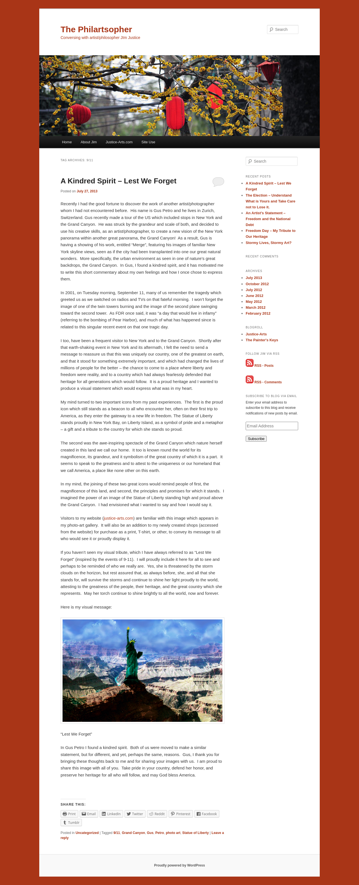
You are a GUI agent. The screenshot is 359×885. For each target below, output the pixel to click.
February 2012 (258, 313)
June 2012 (254, 296)
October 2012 (257, 284)
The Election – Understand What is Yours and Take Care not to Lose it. (270, 201)
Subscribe (256, 439)
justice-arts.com (118, 518)
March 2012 (256, 307)
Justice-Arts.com (119, 142)
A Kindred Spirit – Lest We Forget (118, 181)
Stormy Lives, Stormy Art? (269, 243)
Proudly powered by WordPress (179, 865)
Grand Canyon (133, 833)
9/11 (116, 833)
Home (67, 142)
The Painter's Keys (262, 340)
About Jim (88, 142)
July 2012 (254, 290)
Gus (150, 833)
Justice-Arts (256, 334)
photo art (173, 833)
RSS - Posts (263, 366)
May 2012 (254, 301)
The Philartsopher (96, 29)
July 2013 (254, 278)
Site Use (148, 142)
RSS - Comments (268, 382)
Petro (159, 833)
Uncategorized (87, 833)
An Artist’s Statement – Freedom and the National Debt (268, 219)
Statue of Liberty (195, 833)
